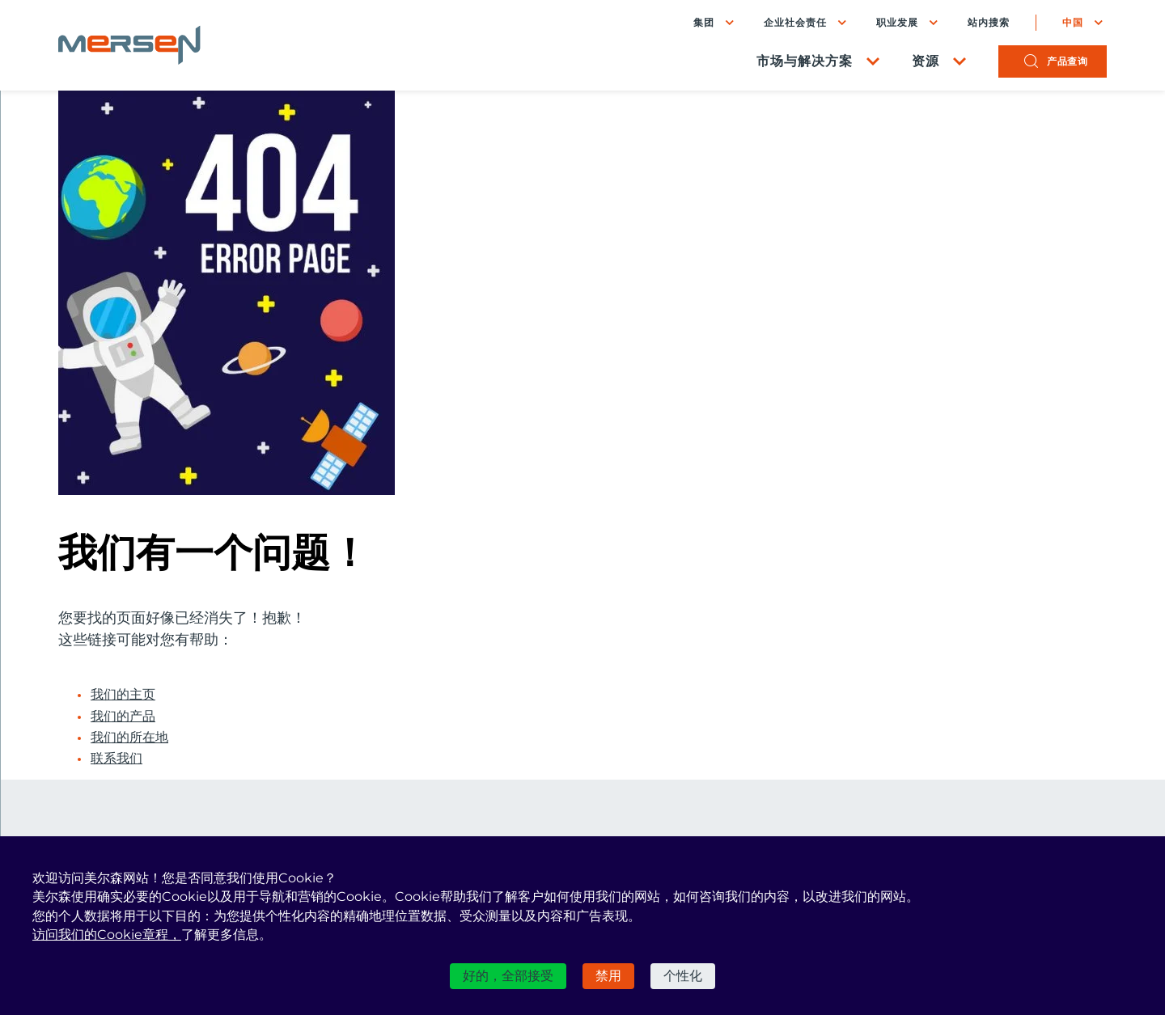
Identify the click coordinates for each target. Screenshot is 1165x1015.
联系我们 (116, 758)
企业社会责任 (795, 22)
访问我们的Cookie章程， (106, 934)
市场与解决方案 (804, 61)
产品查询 (1067, 61)
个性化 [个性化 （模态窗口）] (682, 975)
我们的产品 (123, 716)
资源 (925, 61)
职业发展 (897, 22)
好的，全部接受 (508, 975)
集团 (703, 22)
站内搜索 (989, 22)
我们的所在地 (129, 737)
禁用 (608, 975)
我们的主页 (123, 694)
